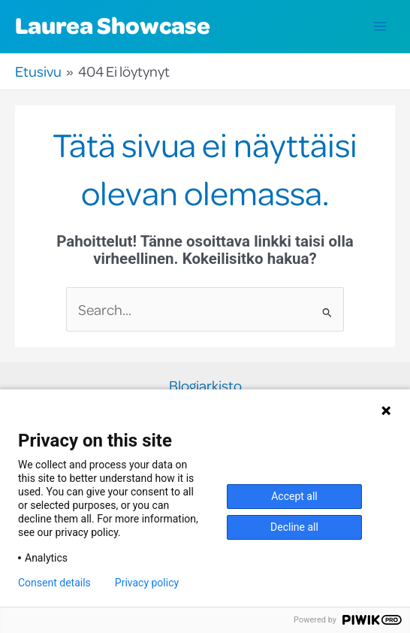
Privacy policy (147, 583)
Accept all (294, 496)
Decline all (294, 527)
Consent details (54, 583)
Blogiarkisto (205, 386)
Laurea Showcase (112, 24)
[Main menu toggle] (380, 26)
